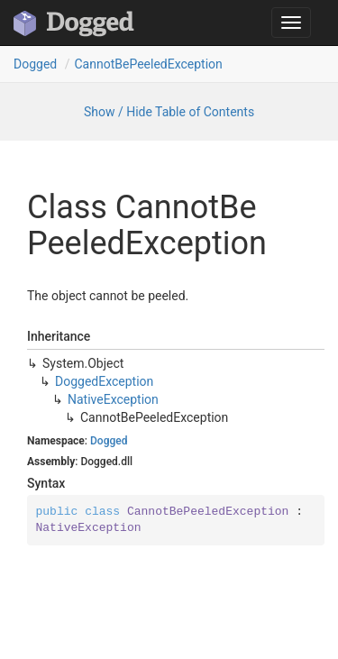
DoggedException (104, 381)
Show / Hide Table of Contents (169, 112)
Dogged (35, 64)
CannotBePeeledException (148, 64)
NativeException (113, 399)
